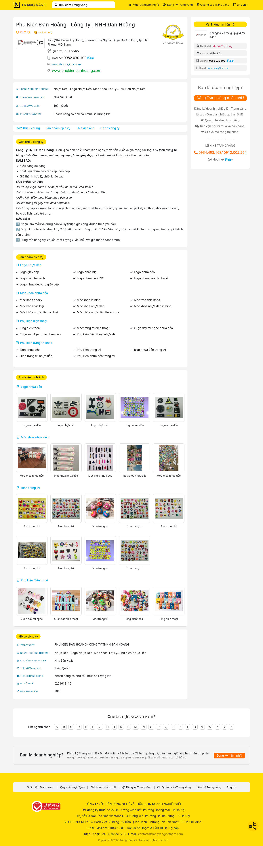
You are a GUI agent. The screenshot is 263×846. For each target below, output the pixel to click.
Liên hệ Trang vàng (209, 787)
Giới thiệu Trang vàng (40, 787)
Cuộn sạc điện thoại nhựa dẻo (40, 334)
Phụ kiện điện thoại (33, 321)
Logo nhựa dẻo (30, 265)
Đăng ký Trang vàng (178, 4)
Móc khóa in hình (88, 300)
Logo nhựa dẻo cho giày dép (39, 284)
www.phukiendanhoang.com (76, 70)
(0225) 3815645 (66, 50)
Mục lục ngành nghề (144, 4)
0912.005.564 (235, 152)
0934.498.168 (210, 152)
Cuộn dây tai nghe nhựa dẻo (153, 328)
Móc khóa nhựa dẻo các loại (39, 312)
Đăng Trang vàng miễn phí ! (220, 97)
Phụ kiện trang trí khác (36, 343)
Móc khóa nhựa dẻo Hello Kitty (98, 312)
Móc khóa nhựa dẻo (34, 293)
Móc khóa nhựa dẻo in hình (152, 306)
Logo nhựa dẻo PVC (90, 278)
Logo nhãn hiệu (87, 272)
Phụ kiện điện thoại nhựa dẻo (97, 334)
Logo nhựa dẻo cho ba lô (151, 278)
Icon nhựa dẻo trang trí (150, 350)
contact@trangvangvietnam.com (160, 834)
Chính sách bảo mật (103, 787)
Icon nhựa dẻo (30, 350)
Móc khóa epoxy (31, 300)
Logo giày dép (29, 272)
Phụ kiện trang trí (89, 350)
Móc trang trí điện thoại (93, 328)
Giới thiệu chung (28, 128)
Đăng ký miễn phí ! (229, 756)
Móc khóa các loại (32, 306)
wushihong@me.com (66, 64)
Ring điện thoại (30, 328)
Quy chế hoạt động (72, 787)
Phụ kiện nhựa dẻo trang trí (96, 356)
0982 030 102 (75, 57)
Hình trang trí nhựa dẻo (36, 356)
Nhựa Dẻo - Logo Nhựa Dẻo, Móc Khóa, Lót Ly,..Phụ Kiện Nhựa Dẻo (100, 89)
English (231, 787)
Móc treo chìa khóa (147, 300)
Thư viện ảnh (85, 128)
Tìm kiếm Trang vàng (71, 5)
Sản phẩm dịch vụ (58, 128)
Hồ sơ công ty (109, 128)
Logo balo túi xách (32, 278)
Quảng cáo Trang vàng (213, 4)
